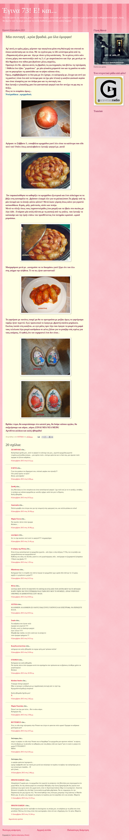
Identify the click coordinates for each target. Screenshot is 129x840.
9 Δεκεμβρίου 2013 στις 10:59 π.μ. (22, 673)
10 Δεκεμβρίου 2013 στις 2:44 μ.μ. (22, 773)
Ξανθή (13, 486)
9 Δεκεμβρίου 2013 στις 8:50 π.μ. (22, 597)
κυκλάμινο (15, 535)
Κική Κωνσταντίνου (18, 646)
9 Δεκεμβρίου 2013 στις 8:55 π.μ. (22, 613)
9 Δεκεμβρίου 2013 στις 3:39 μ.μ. (22, 715)
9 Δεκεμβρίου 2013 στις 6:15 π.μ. (22, 578)
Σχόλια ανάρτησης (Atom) (20, 835)
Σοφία (13, 620)
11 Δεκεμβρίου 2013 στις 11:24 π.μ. (23, 814)
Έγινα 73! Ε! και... (29, 10)
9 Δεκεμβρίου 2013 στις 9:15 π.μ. (22, 638)
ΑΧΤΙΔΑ (14, 604)
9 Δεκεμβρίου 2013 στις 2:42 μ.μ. (22, 699)
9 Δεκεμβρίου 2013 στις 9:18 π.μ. (22, 652)
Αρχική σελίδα (44, 830)
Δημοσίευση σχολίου (16, 819)
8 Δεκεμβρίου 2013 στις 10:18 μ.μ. (22, 511)
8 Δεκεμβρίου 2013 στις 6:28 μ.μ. (22, 479)
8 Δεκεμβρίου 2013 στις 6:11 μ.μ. (22, 461)
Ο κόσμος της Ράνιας (18, 549)
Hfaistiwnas (15, 570)
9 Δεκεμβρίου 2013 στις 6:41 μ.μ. (22, 752)
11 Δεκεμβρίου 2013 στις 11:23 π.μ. (23, 798)
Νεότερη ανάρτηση (11, 830)
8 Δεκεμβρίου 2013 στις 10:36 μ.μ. (22, 528)
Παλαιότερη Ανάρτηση (78, 830)
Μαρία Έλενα (16, 519)
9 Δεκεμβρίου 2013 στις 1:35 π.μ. (22, 562)
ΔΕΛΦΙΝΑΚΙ (16, 450)
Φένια (13, 586)
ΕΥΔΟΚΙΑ (15, 660)
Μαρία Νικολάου (17, 706)
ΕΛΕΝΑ (14, 468)
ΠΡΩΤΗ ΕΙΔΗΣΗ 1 (18, 780)
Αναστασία (15, 505)
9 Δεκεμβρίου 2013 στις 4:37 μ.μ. (22, 731)
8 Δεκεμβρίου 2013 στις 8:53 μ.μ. (22, 498)
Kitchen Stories (16, 681)
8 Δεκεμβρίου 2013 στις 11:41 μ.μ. (22, 541)
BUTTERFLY (16, 722)
